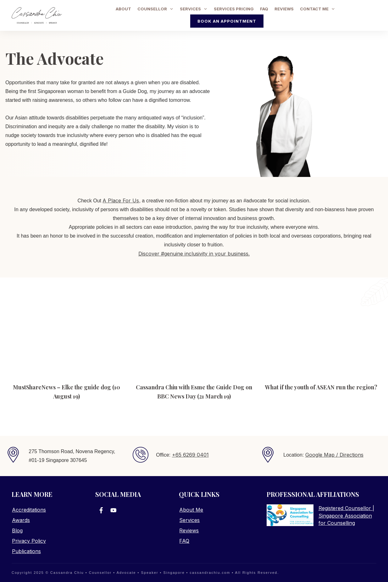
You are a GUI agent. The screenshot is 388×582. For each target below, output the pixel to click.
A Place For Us (121, 202)
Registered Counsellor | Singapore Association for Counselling (346, 515)
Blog (17, 530)
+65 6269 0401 (190, 455)
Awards (21, 520)
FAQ (184, 541)
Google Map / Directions (334, 455)
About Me (191, 510)
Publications (26, 551)
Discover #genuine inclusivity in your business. (194, 255)
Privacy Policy (29, 541)
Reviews (189, 530)
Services (189, 520)
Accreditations (29, 510)
